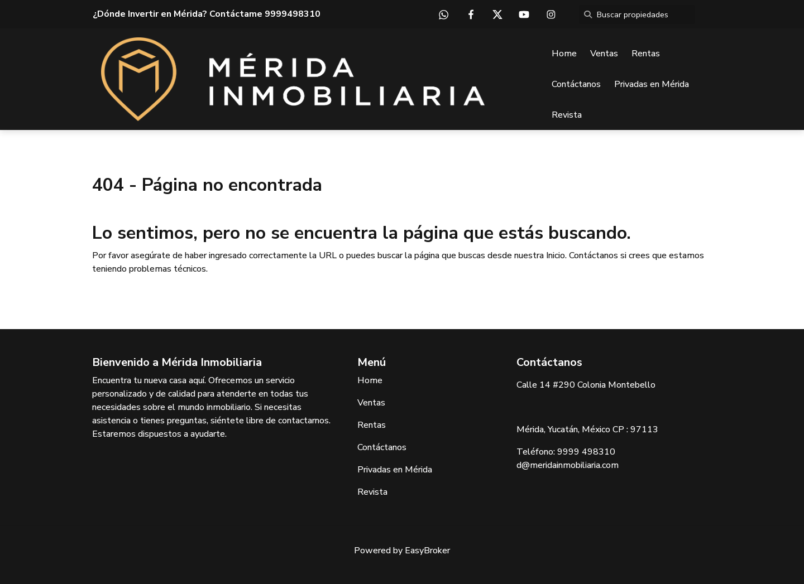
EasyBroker (427, 550)
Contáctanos (576, 84)
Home (564, 53)
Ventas (604, 53)
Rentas (645, 53)
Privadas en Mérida (651, 84)
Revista (567, 115)
